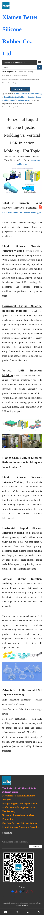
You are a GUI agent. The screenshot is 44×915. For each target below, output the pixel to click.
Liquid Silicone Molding (25, 72)
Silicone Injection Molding (10, 79)
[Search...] (19, 67)
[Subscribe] (35, 846)
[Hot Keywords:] (39, 67)
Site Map (25, 905)
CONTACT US (20, 89)
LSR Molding (6, 75)
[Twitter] (23, 891)
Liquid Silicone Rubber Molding (29, 79)
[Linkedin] (20, 891)
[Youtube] (27, 891)
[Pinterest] (31, 891)
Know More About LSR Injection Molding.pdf (21, 212)
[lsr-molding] (18, 867)
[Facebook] (12, 891)
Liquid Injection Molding (19, 75)
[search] (15, 846)
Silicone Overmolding (9, 83)
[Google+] (16, 891)
